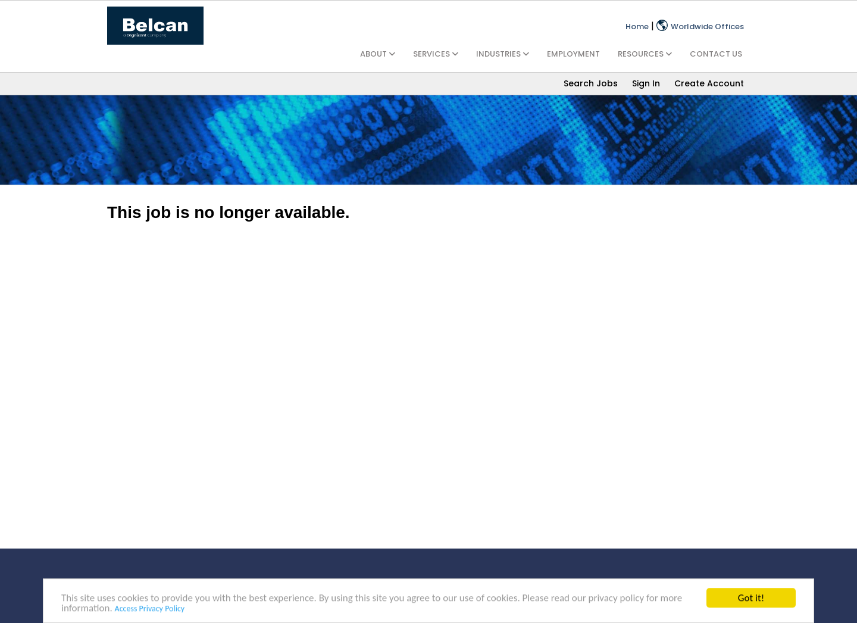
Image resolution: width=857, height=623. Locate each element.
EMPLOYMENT (573, 54)
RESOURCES (645, 54)
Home (637, 26)
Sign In (646, 83)
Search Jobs (591, 83)
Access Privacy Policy (150, 610)
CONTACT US (716, 54)
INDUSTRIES (502, 54)
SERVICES (435, 54)
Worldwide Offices (700, 26)
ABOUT (377, 54)
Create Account (709, 83)
